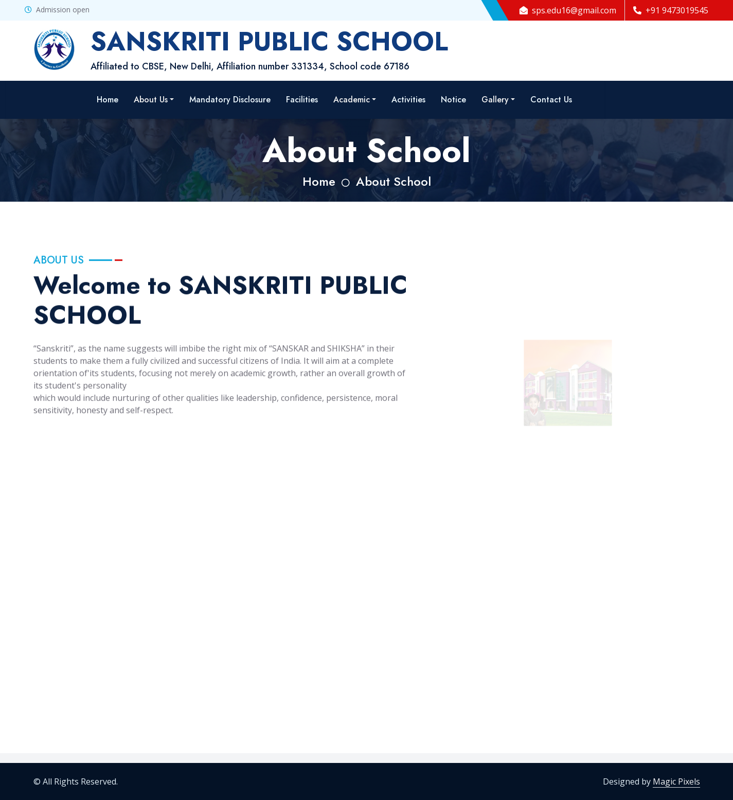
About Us (151, 99)
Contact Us (551, 99)
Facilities (302, 99)
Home (107, 99)
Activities (408, 99)
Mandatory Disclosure (230, 99)
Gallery (495, 99)
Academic (351, 99)
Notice (453, 99)
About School (393, 181)
